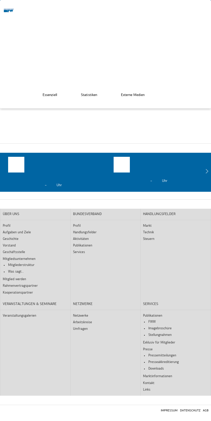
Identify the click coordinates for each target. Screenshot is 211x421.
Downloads (156, 368)
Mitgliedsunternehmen (19, 259)
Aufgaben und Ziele (17, 232)
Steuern (148, 239)
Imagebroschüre (160, 328)
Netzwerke (83, 304)
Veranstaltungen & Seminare (30, 304)
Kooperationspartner (18, 292)
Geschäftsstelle (14, 252)
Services (79, 252)
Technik (148, 232)
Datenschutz (190, 410)
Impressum (169, 410)
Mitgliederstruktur (21, 265)
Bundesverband (87, 214)
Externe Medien (129, 93)
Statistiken (85, 93)
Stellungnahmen (160, 335)
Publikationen (82, 245)
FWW (152, 321)
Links (146, 389)
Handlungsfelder (85, 232)
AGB (205, 410)
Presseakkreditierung (163, 362)
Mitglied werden (14, 279)
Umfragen (80, 329)
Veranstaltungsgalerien (19, 315)
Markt (147, 225)
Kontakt (148, 383)
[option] (53, 172)
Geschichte (11, 239)
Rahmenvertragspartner (20, 286)
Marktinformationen (157, 376)
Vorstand (9, 245)
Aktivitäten (81, 239)
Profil (6, 225)
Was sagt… (16, 271)
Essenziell (46, 93)
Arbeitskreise (82, 322)
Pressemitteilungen (162, 355)
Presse (148, 349)
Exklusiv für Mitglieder (159, 342)
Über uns (11, 214)
